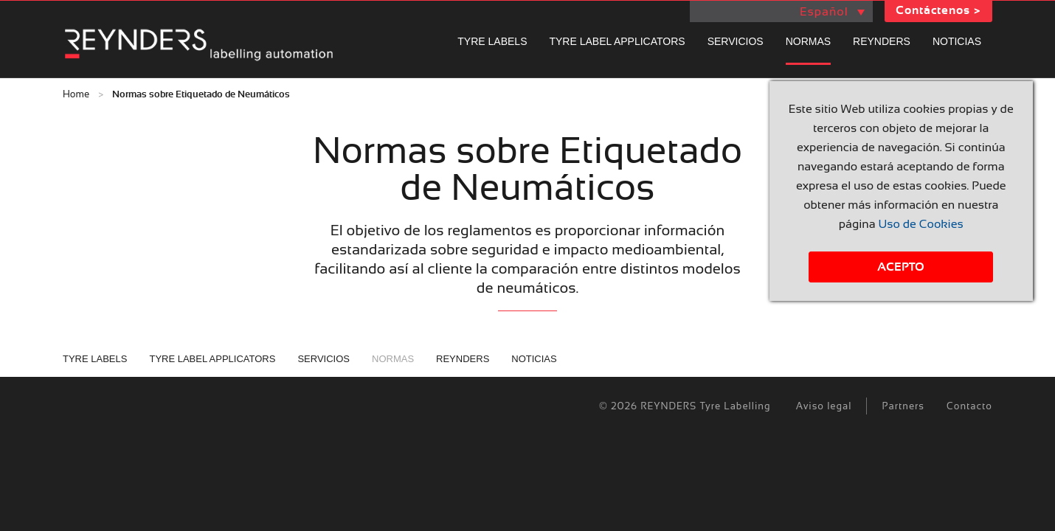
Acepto (900, 267)
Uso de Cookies (920, 224)
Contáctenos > (938, 10)
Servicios (736, 41)
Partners (903, 406)
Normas (808, 41)
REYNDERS (881, 41)
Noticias (957, 41)
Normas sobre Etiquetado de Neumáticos (201, 95)
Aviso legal (824, 406)
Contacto (969, 406)
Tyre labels (492, 41)
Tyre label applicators (617, 41)
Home (76, 94)
